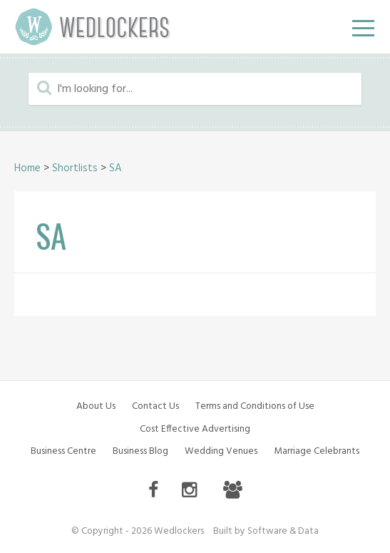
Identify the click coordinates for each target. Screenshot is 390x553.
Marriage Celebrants (316, 451)
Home (27, 168)
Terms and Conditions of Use (254, 406)
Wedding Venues (221, 451)
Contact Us (155, 406)
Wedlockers (92, 26)
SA (115, 168)
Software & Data (283, 531)
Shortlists (75, 168)
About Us (96, 406)
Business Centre (63, 451)
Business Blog (140, 451)
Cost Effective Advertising (195, 429)
